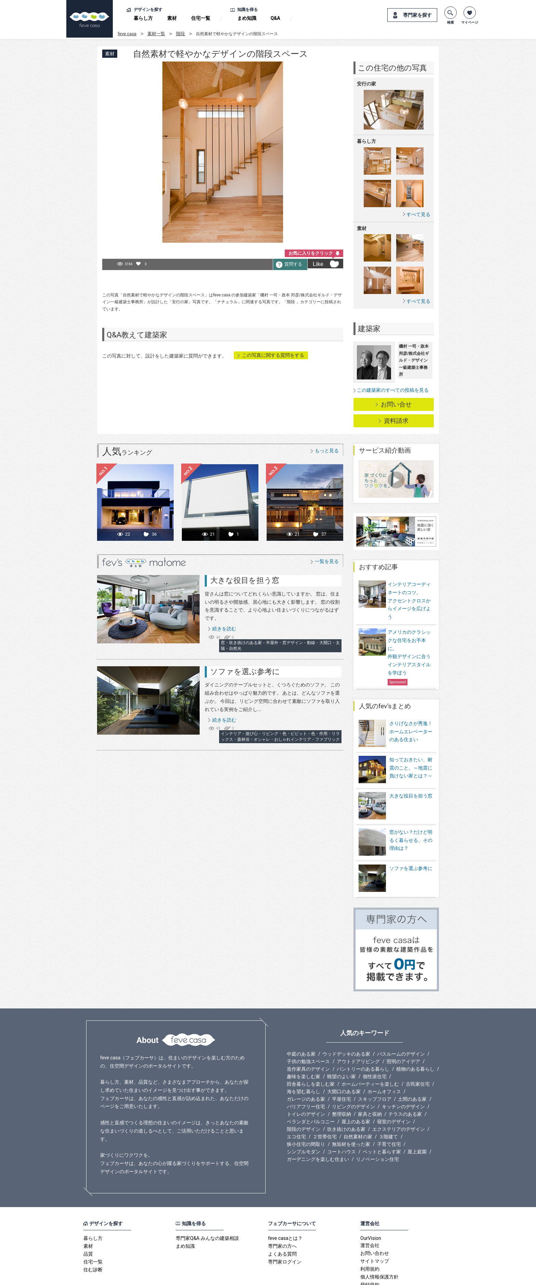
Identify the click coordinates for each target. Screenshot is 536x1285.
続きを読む (224, 628)
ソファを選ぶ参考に (245, 671)
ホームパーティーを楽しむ (370, 1051)
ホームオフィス (384, 1058)
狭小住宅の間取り (306, 1111)
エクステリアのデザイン (398, 1096)
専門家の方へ (282, 1213)
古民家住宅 (418, 1051)
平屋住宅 (341, 1066)
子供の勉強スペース (308, 1028)
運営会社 (369, 1212)
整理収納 (341, 1081)
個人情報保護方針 (379, 1244)
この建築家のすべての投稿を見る (393, 390)
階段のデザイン (303, 1096)
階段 (180, 33)
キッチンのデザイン (403, 1073)
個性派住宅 (375, 1043)
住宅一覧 (200, 18)
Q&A (275, 18)
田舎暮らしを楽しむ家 (311, 1051)
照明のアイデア (403, 1028)
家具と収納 (370, 1081)
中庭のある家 (301, 1021)
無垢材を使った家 (351, 1111)
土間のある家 (412, 1066)
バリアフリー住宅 (306, 1073)
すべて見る (418, 214)
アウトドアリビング (358, 1028)
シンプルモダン (303, 1119)
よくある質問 (282, 1221)
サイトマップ (374, 1228)
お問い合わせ (374, 1220)
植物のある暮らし (415, 1036)
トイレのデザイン (306, 1081)
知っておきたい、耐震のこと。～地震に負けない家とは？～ (410, 763)
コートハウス (341, 1119)
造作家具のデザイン (308, 1036)
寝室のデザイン (394, 1089)
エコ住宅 (296, 1104)
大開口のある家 (344, 1058)
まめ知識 (246, 18)
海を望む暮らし (303, 1058)
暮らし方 (143, 18)
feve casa (127, 33)
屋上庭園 (417, 1119)
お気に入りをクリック (311, 253)
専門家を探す (417, 15)
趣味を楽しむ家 (303, 1043)
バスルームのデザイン (401, 1021)
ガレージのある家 (306, 1066)
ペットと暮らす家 (382, 1119)
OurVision (370, 1205)
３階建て (388, 1104)
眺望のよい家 (341, 1043)
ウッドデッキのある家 (346, 1021)
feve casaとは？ (285, 1205)
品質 (88, 1221)
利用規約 (369, 1236)
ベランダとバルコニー (311, 1089)
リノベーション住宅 (377, 1126)
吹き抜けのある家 (346, 1096)
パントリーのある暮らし (363, 1036)
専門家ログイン (285, 1229)
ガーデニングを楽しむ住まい (318, 1126)
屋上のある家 (355, 1089)
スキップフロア (374, 1066)
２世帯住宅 (325, 1104)
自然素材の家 (358, 1104)
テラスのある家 (405, 1081)
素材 (172, 18)
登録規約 (369, 1252)
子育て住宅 (389, 1111)
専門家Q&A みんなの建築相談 (207, 1205)
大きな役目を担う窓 (244, 580)
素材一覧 (156, 33)
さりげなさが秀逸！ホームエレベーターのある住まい (410, 731)
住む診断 (93, 1237)
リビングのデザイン (353, 1073)
